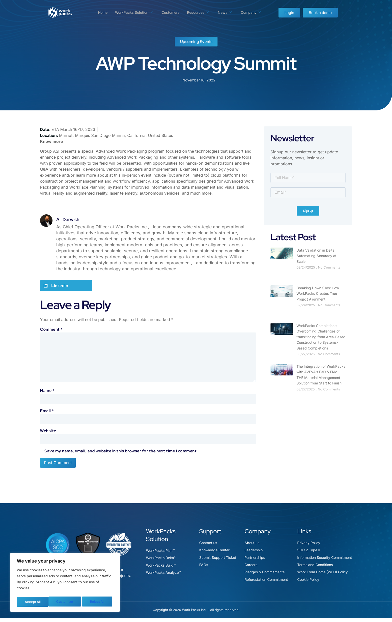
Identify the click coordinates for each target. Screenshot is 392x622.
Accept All (97, 602)
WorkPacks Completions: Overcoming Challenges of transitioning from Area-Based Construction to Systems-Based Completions (321, 336)
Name (47, 393)
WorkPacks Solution (132, 12)
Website (48, 434)
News (227, 12)
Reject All (65, 602)
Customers (170, 12)
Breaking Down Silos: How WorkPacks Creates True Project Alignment (317, 293)
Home (99, 12)
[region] (65, 583)
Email (47, 413)
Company (254, 12)
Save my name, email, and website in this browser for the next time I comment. (121, 454)
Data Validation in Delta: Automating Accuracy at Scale (316, 256)
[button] (66, 285)
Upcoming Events (196, 41)
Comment (51, 329)
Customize (33, 602)
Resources (199, 12)
